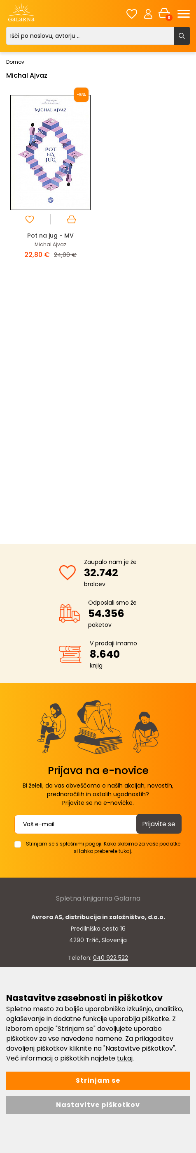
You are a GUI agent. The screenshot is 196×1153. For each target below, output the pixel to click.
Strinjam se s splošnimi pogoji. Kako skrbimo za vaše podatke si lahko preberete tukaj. (103, 847)
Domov (15, 61)
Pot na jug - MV (50, 235)
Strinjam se (98, 1080)
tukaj (125, 1058)
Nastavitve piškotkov (98, 1104)
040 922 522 (110, 957)
